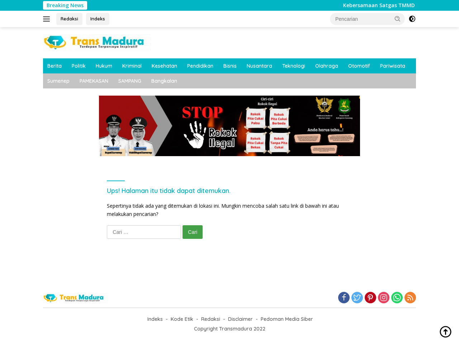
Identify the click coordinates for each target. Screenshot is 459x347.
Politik (79, 66)
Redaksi (69, 18)
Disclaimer (240, 319)
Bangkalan (164, 81)
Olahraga (326, 66)
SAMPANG (129, 81)
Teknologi (293, 66)
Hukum (104, 66)
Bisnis (230, 66)
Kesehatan (164, 66)
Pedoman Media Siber (287, 319)
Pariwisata (392, 66)
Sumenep (58, 81)
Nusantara (259, 66)
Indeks (97, 18)
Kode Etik (182, 319)
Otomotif (359, 66)
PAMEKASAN (94, 81)
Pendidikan (200, 66)
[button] (398, 18)
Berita (54, 66)
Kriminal (132, 66)
